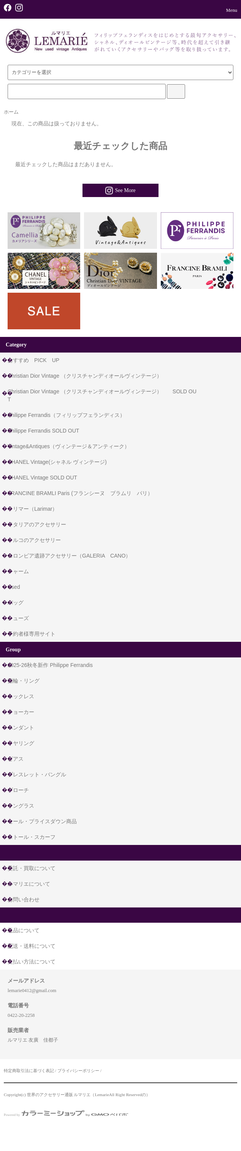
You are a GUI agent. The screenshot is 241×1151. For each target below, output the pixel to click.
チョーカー (21, 712)
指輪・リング (24, 681)
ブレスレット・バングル (37, 774)
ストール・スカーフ (31, 837)
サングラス (21, 806)
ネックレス (21, 696)
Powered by (66, 1115)
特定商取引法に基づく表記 (29, 1070)
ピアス (16, 759)
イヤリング (21, 743)
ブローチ (18, 790)
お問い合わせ (24, 899)
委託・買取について (31, 868)
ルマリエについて (29, 884)
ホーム (11, 112)
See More (120, 190)
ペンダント (21, 728)
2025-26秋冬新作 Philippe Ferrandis (50, 665)
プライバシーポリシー (78, 1070)
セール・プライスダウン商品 (42, 821)
